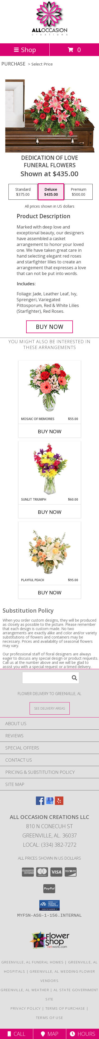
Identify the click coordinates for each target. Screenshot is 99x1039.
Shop (25, 49)
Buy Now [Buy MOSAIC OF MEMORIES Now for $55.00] (50, 431)
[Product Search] (50, 678)
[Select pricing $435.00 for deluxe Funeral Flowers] (51, 191)
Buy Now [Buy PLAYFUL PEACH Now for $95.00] (50, 592)
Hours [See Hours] (82, 1033)
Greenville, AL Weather (25, 989)
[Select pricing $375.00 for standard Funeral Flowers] (23, 191)
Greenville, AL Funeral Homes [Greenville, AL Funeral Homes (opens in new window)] (32, 962)
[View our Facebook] (40, 803)
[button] (49, 905)
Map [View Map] (49, 1033)
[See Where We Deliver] (50, 708)
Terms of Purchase (65, 1008)
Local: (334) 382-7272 (49, 844)
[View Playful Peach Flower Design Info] (49, 549)
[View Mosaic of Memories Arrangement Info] (49, 389)
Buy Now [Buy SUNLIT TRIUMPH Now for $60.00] (50, 512)
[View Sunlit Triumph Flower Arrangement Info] (49, 469)
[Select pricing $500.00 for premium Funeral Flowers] (78, 191)
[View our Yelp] (59, 803)
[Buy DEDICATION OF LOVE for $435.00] (49, 326)
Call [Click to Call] (16, 1033)
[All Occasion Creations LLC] (49, 35)
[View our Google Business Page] (49, 803)
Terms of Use (49, 1017)
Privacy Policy (26, 1008)
